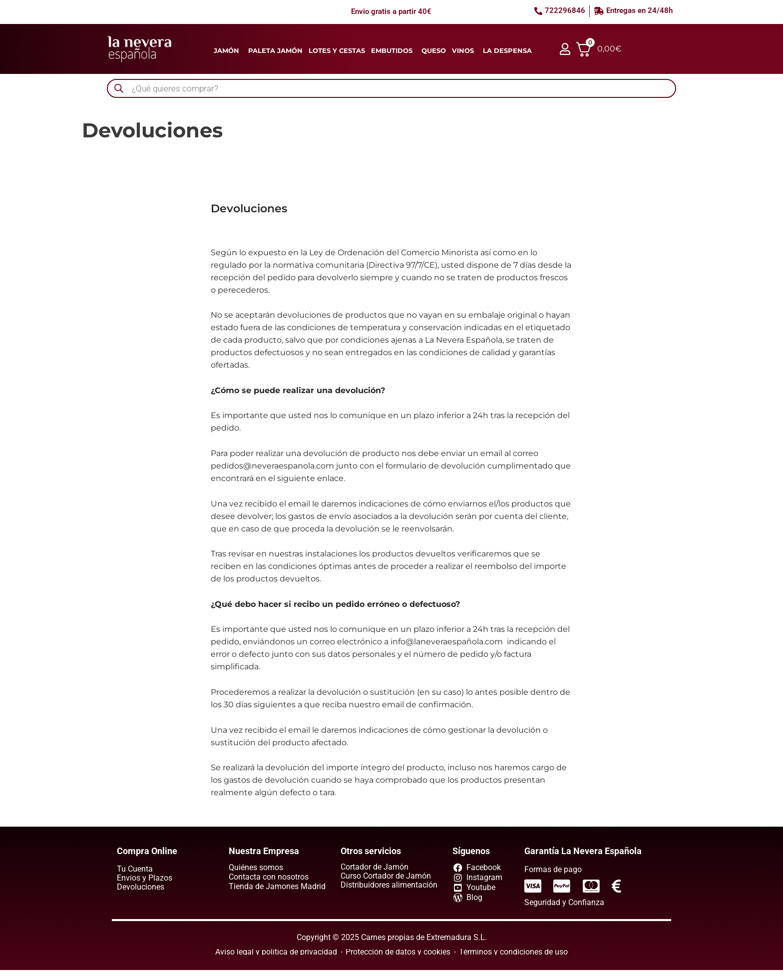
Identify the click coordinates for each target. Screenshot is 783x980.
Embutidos (391, 50)
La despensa (507, 50)
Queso (433, 50)
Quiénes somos (256, 867)
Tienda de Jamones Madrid (277, 886)
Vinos (463, 50)
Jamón (226, 50)
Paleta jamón (275, 50)
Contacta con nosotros (269, 877)
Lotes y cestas (337, 50)
